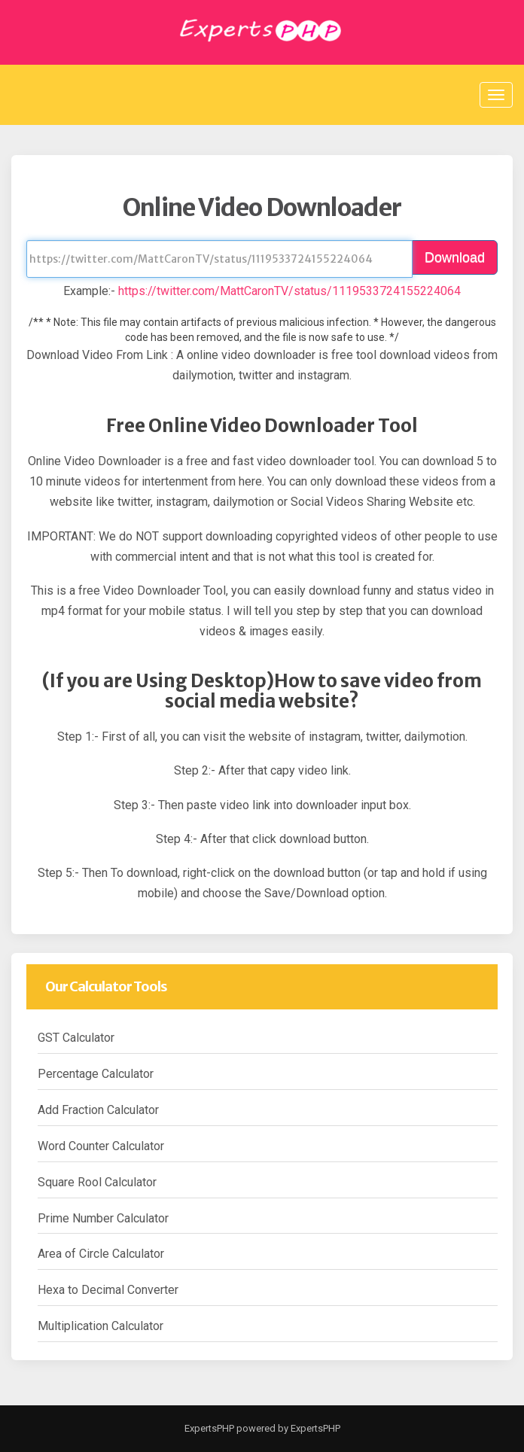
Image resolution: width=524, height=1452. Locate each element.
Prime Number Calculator (103, 1218)
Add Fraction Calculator (98, 1110)
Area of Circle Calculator (101, 1254)
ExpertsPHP (209, 1428)
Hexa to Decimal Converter (108, 1290)
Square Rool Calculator (97, 1182)
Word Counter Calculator (101, 1146)
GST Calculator (76, 1037)
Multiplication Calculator (100, 1326)
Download (455, 257)
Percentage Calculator (96, 1074)
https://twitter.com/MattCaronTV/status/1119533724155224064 (289, 291)
